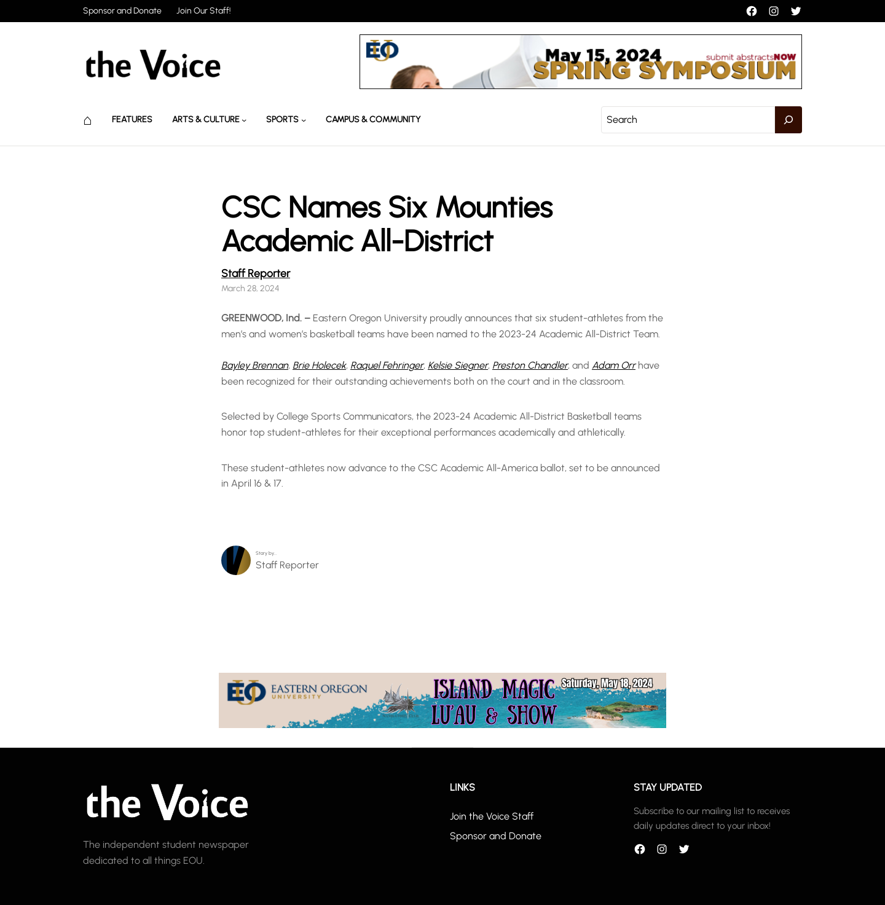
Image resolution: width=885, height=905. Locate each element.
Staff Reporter (255, 273)
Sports (282, 119)
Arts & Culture (206, 119)
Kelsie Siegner (458, 365)
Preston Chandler (530, 365)
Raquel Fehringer (386, 365)
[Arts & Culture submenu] (244, 119)
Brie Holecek (319, 365)
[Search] (788, 119)
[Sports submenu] (303, 119)
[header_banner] (581, 86)
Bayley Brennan (254, 365)
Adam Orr (613, 365)
